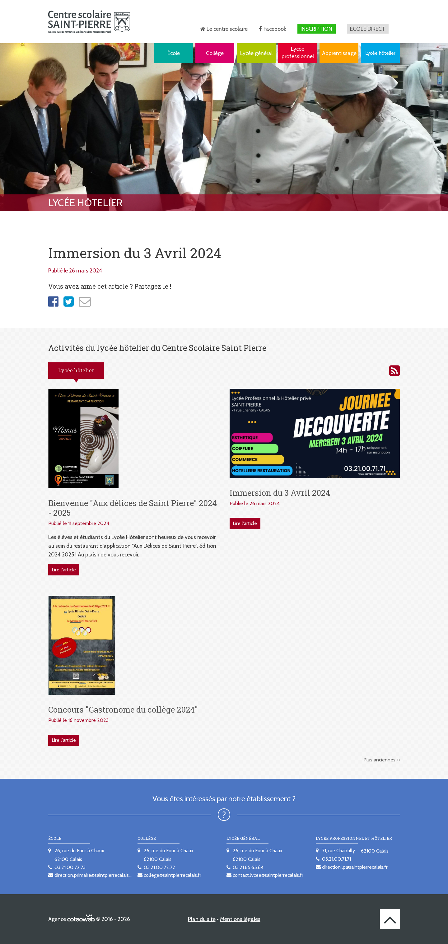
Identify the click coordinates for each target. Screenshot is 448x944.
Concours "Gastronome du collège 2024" (123, 709)
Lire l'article (64, 570)
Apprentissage (339, 53)
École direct (367, 29)
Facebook (275, 29)
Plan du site (202, 919)
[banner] (89, 21)
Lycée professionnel (298, 52)
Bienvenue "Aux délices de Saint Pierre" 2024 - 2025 (132, 508)
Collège (215, 53)
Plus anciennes (379, 760)
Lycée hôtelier (380, 53)
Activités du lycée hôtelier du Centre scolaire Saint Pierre (394, 370)
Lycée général (256, 53)
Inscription (316, 29)
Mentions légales (240, 919)
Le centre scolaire (227, 29)
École (173, 53)
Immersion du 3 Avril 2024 (280, 492)
